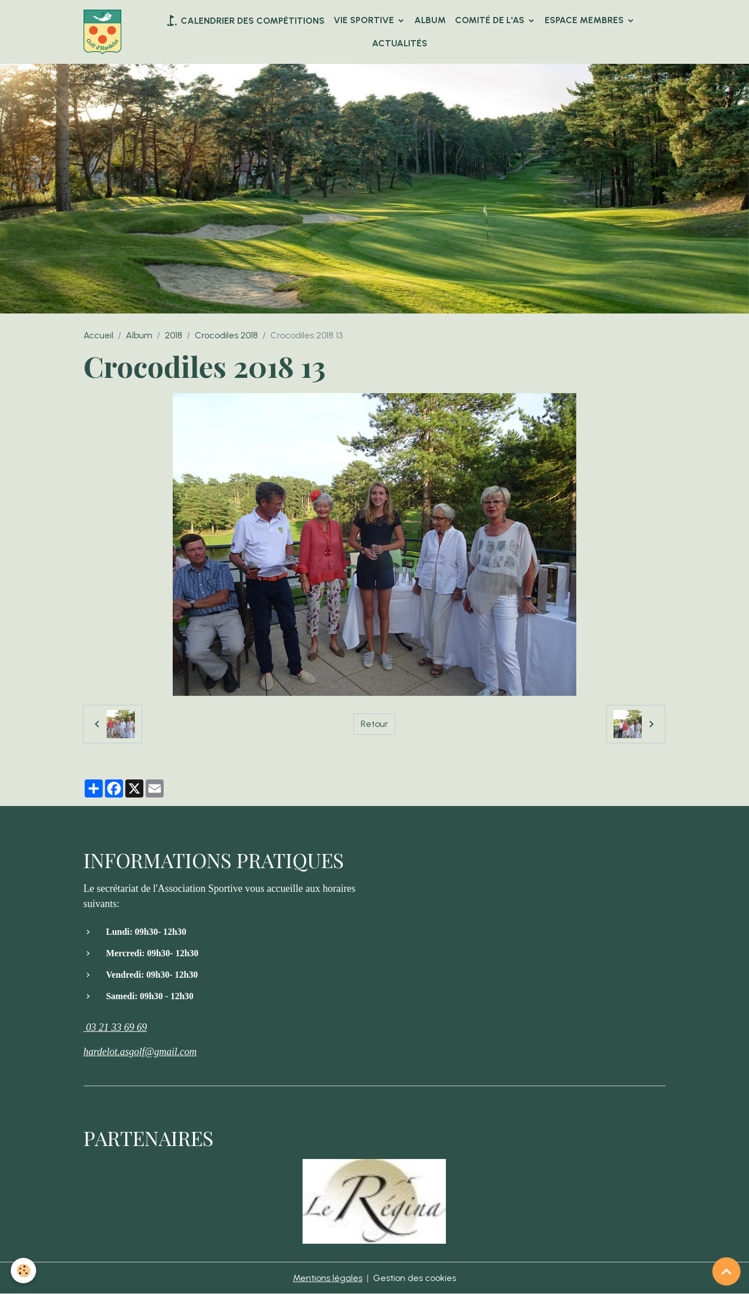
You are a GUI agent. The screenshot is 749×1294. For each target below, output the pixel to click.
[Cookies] (24, 1270)
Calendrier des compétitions (245, 20)
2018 (173, 335)
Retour (374, 723)
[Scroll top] (726, 1271)
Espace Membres (585, 20)
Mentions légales (327, 1278)
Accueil (98, 335)
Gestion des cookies (414, 1278)
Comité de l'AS (491, 20)
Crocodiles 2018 (226, 335)
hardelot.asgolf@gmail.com (140, 1051)
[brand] (104, 32)
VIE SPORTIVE (365, 20)
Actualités (399, 43)
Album (430, 20)
